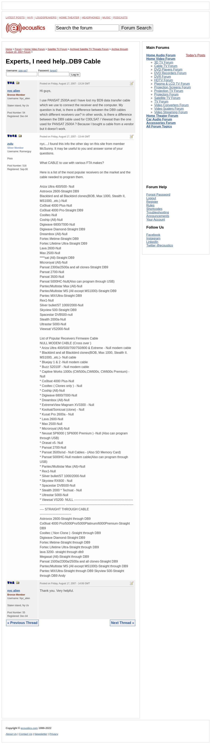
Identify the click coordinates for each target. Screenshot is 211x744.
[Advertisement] (71, 675)
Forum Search (136, 27)
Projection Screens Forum (172, 87)
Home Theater (69, 17)
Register (152, 201)
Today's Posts (195, 55)
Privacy (53, 734)
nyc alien (13, 90)
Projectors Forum (166, 94)
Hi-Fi (30, 17)
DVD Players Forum (168, 69)
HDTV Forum (163, 80)
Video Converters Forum (171, 105)
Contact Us (25, 734)
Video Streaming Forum (171, 112)
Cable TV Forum (165, 66)
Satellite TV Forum (167, 98)
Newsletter (40, 734)
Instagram (153, 238)
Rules (150, 205)
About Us (11, 734)
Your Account (155, 219)
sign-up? (22, 70)
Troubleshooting (157, 212)
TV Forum (161, 101)
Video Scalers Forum (169, 108)
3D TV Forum (163, 62)
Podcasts (120, 17)
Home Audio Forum (161, 55)
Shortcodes (154, 209)
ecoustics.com (29, 728)
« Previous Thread (22, 623)
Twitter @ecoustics (159, 245)
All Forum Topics (159, 126)
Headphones (91, 17)
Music (106, 17)
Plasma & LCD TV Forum (172, 83)
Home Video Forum (160, 59)
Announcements (157, 216)
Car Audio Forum (159, 119)
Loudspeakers (46, 17)
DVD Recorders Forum (170, 73)
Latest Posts (15, 17)
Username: (21, 72)
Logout (151, 198)
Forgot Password (158, 194)
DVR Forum (162, 76)
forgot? (53, 70)
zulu (10, 143)
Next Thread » (122, 623)
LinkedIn (152, 242)
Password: (53, 72)
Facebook (153, 234)
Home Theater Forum (162, 115)
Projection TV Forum (168, 91)
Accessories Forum (161, 123)
